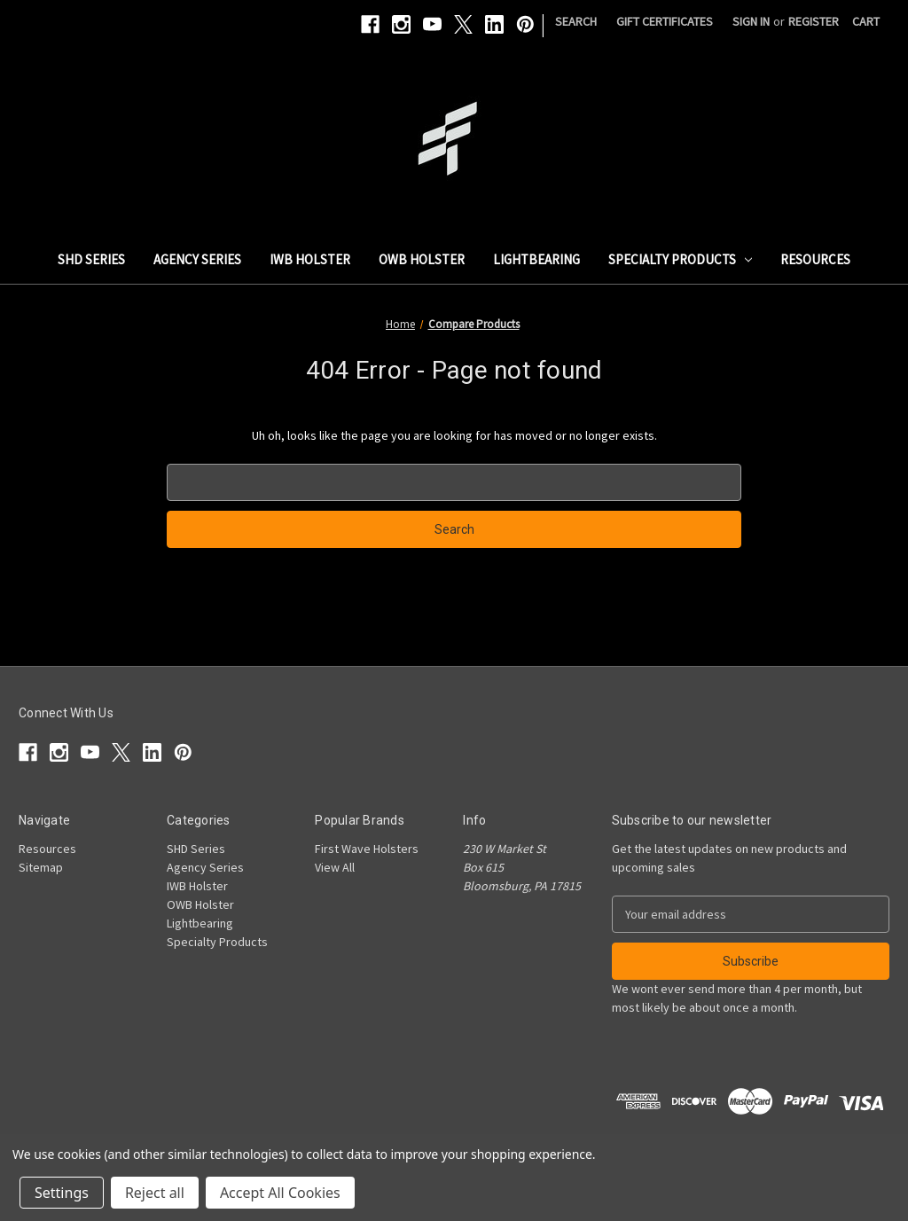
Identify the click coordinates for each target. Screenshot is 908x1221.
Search (576, 21)
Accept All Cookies (280, 1192)
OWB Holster (422, 259)
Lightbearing (536, 259)
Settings (62, 1192)
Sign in (751, 21)
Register (813, 21)
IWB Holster (310, 259)
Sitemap (41, 867)
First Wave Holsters (367, 849)
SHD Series (91, 259)
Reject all (154, 1192)
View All (335, 867)
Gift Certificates (664, 21)
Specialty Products (680, 259)
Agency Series (197, 259)
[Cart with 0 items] (865, 21)
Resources (815, 259)
